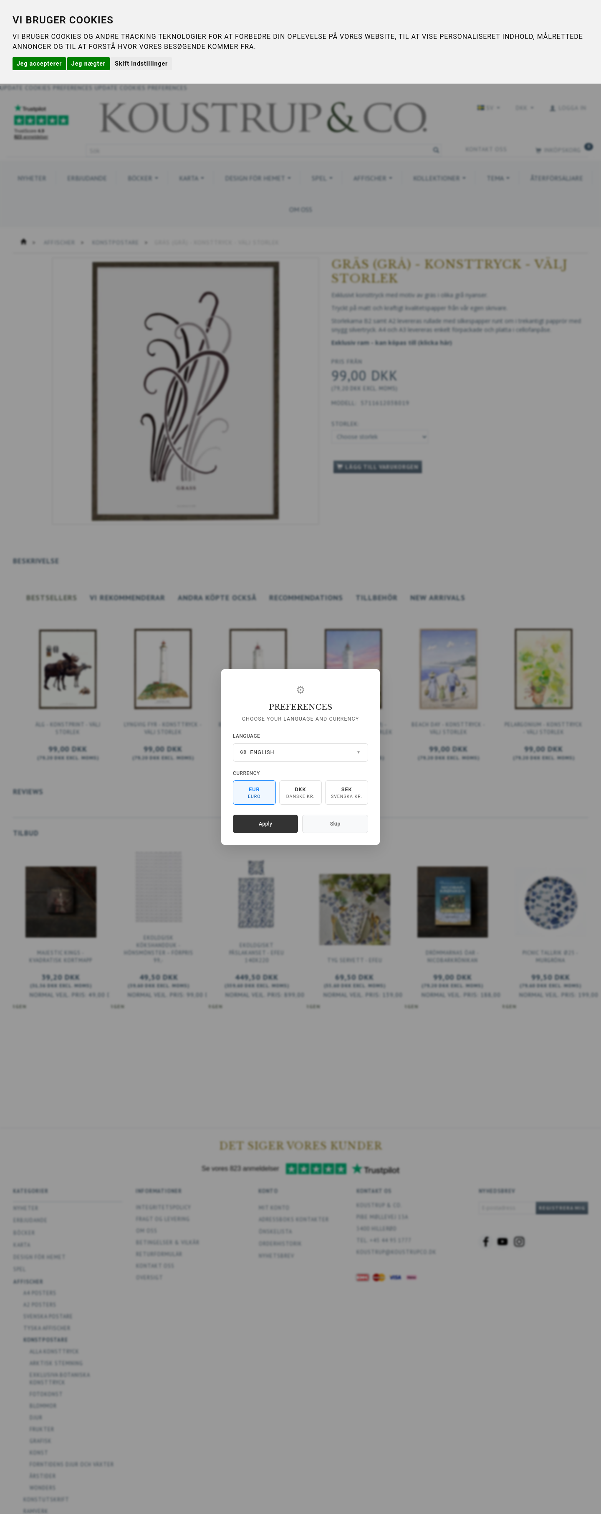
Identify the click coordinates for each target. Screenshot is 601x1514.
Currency (246, 773)
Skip (335, 824)
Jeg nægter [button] (88, 63)
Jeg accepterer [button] (39, 63)
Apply (265, 824)
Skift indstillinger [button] (141, 63)
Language (246, 736)
